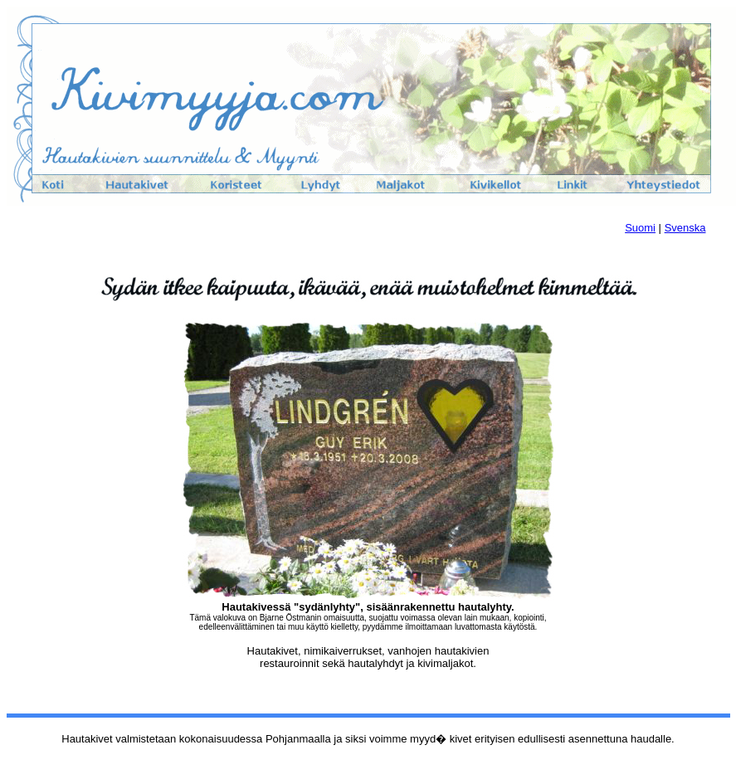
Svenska (685, 228)
